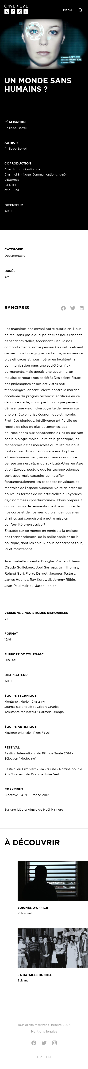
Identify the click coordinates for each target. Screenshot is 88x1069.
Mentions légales (44, 1031)
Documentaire (15, 255)
